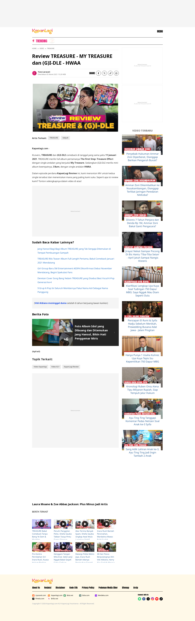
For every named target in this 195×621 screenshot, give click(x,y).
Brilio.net (53, 599)
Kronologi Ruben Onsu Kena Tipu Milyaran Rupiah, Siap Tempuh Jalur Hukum (142, 390)
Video (42, 48)
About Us (36, 587)
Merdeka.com (101, 595)
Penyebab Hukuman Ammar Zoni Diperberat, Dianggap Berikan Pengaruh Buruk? (142, 157)
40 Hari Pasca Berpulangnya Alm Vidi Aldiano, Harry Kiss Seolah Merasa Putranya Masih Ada (106, 560)
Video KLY (55, 366)
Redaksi (47, 587)
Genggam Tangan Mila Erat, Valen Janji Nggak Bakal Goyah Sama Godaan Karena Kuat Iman (63, 560)
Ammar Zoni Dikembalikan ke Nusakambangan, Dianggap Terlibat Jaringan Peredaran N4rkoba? (142, 189)
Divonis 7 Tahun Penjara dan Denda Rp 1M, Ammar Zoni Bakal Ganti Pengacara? (142, 223)
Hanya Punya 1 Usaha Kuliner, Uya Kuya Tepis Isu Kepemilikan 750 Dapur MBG (142, 358)
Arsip (135, 587)
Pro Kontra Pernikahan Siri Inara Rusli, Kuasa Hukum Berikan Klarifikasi (40, 560)
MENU (160, 31)
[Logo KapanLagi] (42, 31)
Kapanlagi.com (55, 595)
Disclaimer (60, 587)
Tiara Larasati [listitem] (44, 72)
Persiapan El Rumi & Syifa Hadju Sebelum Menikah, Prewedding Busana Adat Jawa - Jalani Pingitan (142, 325)
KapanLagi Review (71, 366)
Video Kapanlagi (40, 366)
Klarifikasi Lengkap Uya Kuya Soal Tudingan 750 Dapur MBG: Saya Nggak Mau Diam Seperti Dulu (142, 290)
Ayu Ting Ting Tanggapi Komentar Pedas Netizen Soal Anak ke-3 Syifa (143, 421)
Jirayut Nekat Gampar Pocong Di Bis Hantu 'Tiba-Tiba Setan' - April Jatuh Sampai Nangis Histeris (142, 255)
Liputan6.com (39, 595)
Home (34, 48)
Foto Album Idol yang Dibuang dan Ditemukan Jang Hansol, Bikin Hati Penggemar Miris (91, 332)
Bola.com (84, 595)
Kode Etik (73, 587)
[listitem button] (110, 73)
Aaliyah (65, 138)
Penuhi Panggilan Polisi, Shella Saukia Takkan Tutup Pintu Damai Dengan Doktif (63, 537)
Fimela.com (38, 599)
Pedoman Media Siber (108, 587)
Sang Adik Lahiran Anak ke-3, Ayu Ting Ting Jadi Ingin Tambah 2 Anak (142, 452)
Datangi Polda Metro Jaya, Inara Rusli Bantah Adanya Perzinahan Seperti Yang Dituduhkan (84, 560)
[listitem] (52, 41)
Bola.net (68, 595)
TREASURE (50, 48)
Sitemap (125, 587)
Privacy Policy (88, 587)
